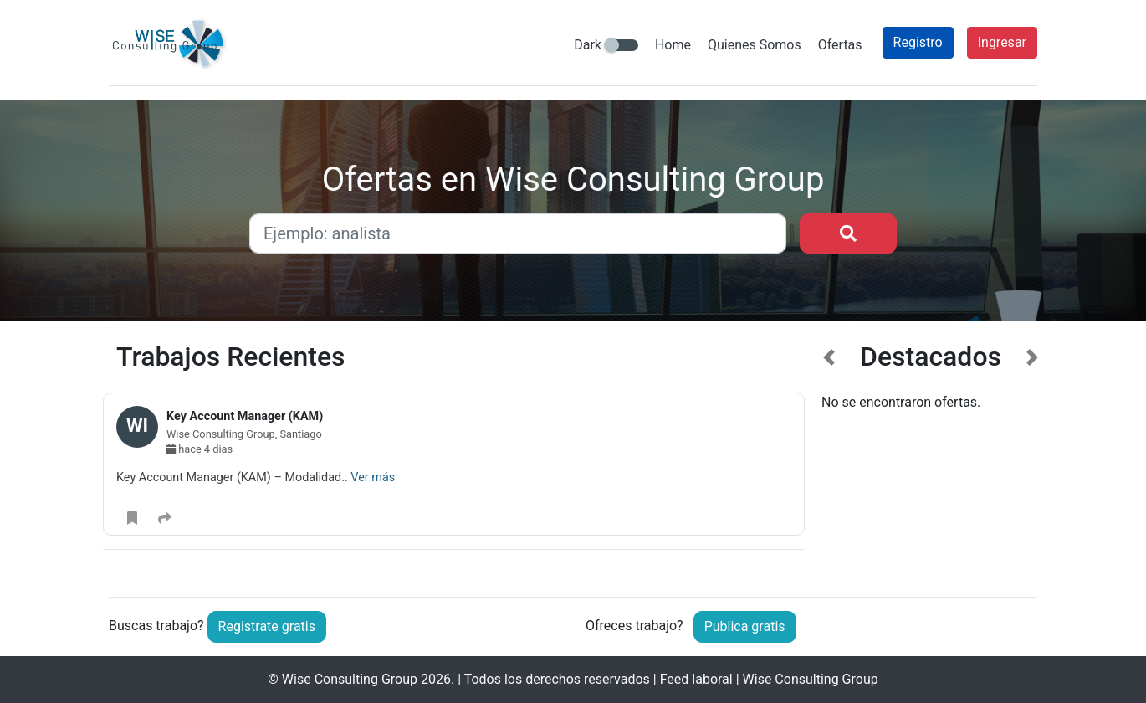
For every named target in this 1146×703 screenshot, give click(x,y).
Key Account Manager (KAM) (244, 416)
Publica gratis (744, 626)
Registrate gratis (266, 626)
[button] (829, 456)
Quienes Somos (754, 45)
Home (673, 45)
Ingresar (1002, 42)
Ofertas (840, 45)
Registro (918, 42)
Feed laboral (696, 679)
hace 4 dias (199, 449)
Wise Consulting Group (349, 679)
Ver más (372, 477)
